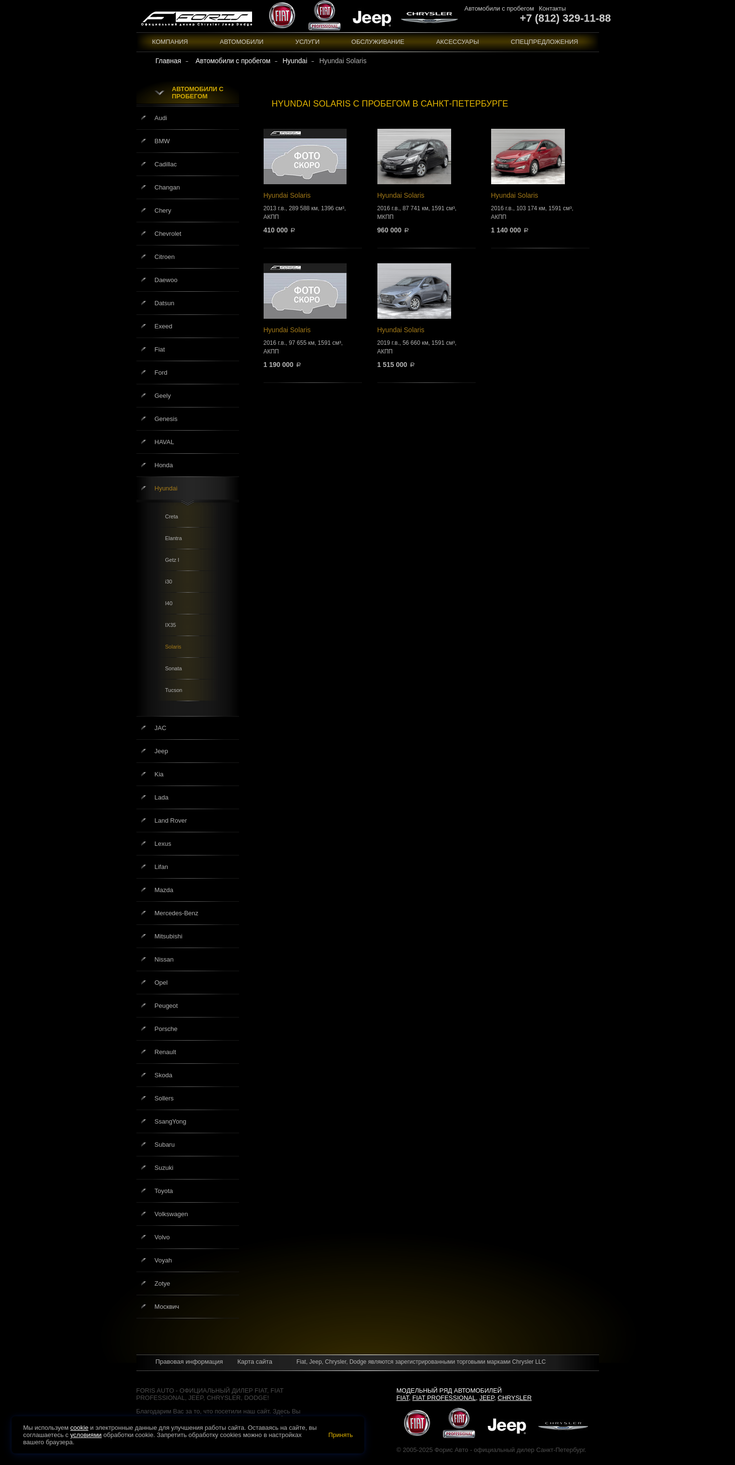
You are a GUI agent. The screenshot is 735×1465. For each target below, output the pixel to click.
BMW (162, 141)
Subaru (165, 1144)
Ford (161, 372)
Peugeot (166, 1005)
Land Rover (171, 820)
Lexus (163, 843)
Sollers (164, 1098)
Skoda (164, 1075)
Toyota (164, 1190)
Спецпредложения (544, 41)
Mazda (164, 890)
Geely (163, 395)
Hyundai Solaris (313, 180)
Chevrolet (168, 233)
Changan (167, 187)
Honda (164, 465)
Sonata (173, 668)
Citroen (165, 256)
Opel (161, 982)
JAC (161, 728)
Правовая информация (189, 1361)
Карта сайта (254, 1361)
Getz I (172, 560)
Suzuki (164, 1167)
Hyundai (166, 488)
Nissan (164, 959)
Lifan (161, 866)
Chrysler (515, 1397)
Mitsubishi (169, 936)
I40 (169, 603)
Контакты (552, 8)
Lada (162, 797)
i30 (169, 581)
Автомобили (242, 41)
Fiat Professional (444, 1397)
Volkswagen (171, 1214)
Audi (161, 118)
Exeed (164, 326)
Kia (159, 774)
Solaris (173, 647)
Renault (165, 1052)
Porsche (166, 1028)
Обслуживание (377, 41)
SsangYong (171, 1121)
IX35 (170, 625)
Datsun (164, 303)
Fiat (160, 349)
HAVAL (164, 442)
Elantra (173, 538)
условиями (86, 1434)
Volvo (162, 1237)
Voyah (163, 1260)
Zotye (163, 1283)
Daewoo (166, 280)
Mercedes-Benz (177, 913)
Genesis (166, 418)
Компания (170, 41)
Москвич (167, 1306)
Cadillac (166, 164)
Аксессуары (457, 41)
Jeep (161, 751)
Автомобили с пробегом (499, 8)
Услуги (307, 41)
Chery (163, 210)
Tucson (174, 690)
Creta (171, 516)
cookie (79, 1427)
